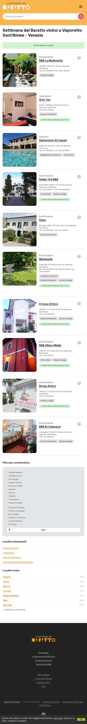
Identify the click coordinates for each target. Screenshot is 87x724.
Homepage (43, 653)
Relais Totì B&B (48, 179)
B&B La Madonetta (51, 60)
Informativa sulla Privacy (73, 702)
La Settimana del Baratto (43, 656)
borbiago (7, 591)
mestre (6, 581)
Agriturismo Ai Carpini (53, 140)
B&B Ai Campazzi (50, 426)
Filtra (26, 530)
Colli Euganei (8, 553)
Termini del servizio (51, 702)
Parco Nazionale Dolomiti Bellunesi (18, 562)
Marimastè (46, 259)
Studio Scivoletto (12, 702)
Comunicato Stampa (43, 679)
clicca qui (58, 718)
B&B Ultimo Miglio (50, 345)
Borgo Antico (47, 386)
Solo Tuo (44, 99)
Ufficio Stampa (43, 675)
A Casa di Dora (48, 303)
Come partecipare (43, 660)
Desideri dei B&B (43, 664)
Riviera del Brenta (11, 548)
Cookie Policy (45, 705)
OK (81, 719)
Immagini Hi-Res (43, 682)
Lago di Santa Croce (12, 557)
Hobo (42, 220)
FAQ (43, 686)
